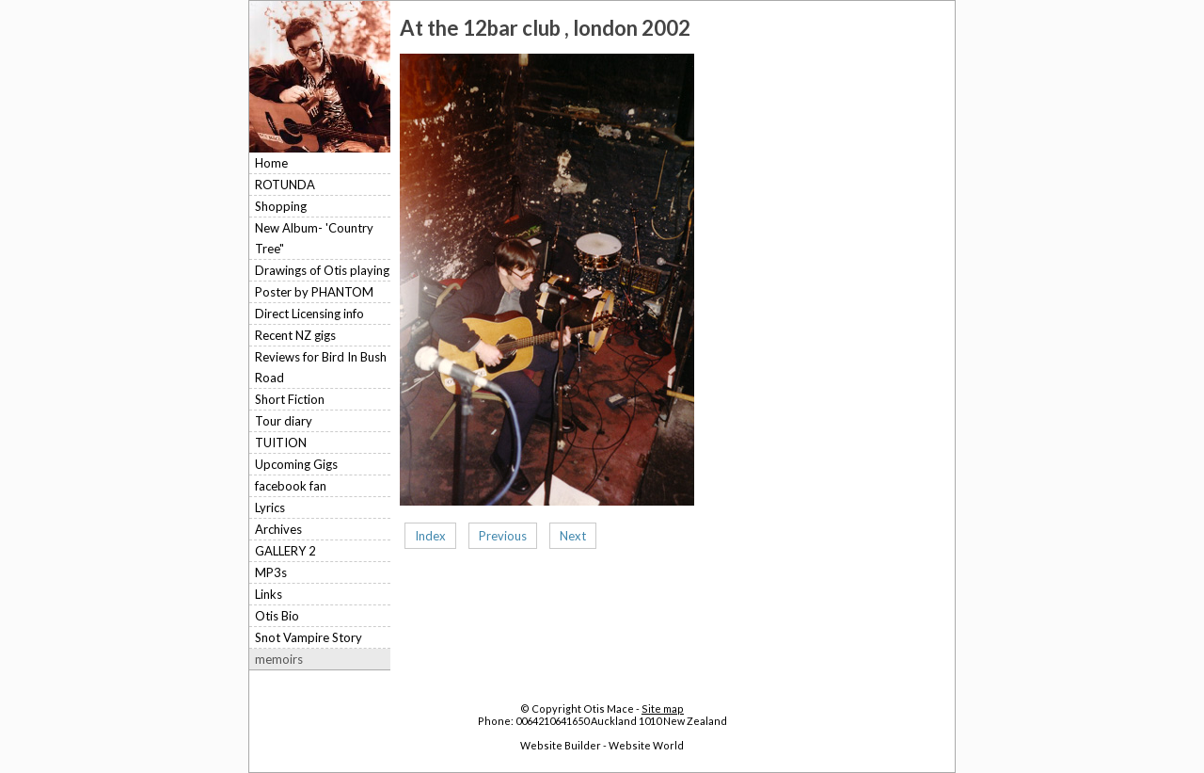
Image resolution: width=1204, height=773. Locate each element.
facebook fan (290, 485)
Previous (503, 535)
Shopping (281, 206)
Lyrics (270, 507)
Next (573, 535)
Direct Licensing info (309, 313)
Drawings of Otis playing (322, 270)
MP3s (271, 572)
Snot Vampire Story (308, 637)
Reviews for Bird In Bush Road (321, 367)
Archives (278, 529)
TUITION (281, 442)
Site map (663, 708)
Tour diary (283, 420)
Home (271, 162)
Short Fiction (290, 399)
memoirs (279, 659)
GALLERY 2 (285, 550)
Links (268, 594)
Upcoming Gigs (296, 464)
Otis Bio (277, 615)
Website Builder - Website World (602, 745)
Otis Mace (608, 708)
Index (430, 535)
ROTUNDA (285, 184)
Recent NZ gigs (295, 335)
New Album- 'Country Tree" (314, 238)
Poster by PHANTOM (314, 291)
